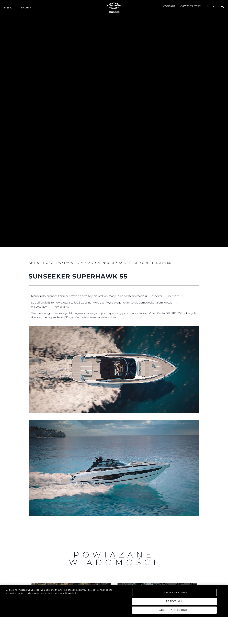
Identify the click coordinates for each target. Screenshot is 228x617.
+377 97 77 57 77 (190, 6)
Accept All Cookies (174, 611)
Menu (8, 7)
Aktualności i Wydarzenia (56, 263)
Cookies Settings (174, 593)
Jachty (26, 7)
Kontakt (169, 6)
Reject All (174, 602)
